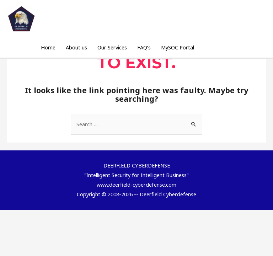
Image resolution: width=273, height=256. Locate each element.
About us (76, 47)
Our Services (112, 47)
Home (48, 47)
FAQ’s (144, 47)
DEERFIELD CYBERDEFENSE (82, 15)
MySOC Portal (177, 47)
